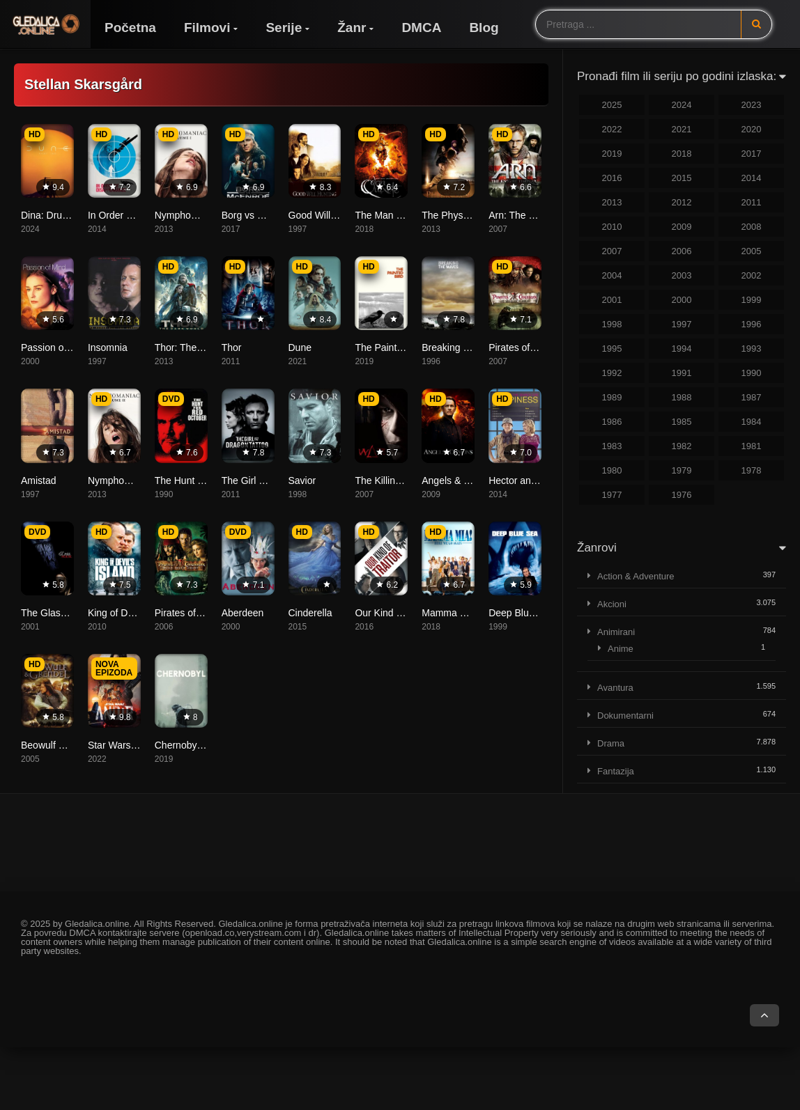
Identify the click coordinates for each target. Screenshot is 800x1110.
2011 (751, 202)
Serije (284, 27)
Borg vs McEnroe (259, 215)
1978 (751, 470)
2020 (751, 129)
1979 (682, 470)
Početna (130, 27)
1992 (612, 373)
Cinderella (310, 612)
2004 (612, 275)
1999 (751, 300)
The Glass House (58, 612)
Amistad (38, 480)
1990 (751, 373)
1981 (751, 446)
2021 (682, 129)
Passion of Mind (56, 347)
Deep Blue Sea (521, 612)
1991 (682, 373)
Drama (610, 743)
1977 (612, 495)
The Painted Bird (391, 347)
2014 (751, 178)
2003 (682, 275)
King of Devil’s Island (133, 612)
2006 (682, 251)
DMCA (421, 27)
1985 (682, 421)
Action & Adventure (636, 576)
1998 (612, 324)
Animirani (616, 632)
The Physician (452, 215)
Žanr (351, 27)
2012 (682, 202)
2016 (612, 178)
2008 (751, 226)
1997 (682, 324)
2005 (751, 251)
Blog (483, 27)
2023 (751, 105)
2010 (612, 226)
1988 (682, 397)
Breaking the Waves (465, 347)
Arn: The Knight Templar (541, 215)
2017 (751, 153)
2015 (682, 178)
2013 (612, 202)
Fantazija (615, 771)
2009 (682, 226)
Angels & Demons (461, 480)
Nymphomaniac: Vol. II (136, 480)
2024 (682, 105)
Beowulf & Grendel (61, 745)
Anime (620, 648)
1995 (612, 348)
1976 (682, 495)
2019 (612, 153)
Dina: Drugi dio (53, 215)
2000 (682, 300)
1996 (751, 324)
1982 (682, 446)
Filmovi (207, 27)
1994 (682, 348)
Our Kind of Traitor (394, 612)
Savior (302, 480)
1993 (751, 348)
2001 (612, 300)
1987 (751, 397)
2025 (612, 105)
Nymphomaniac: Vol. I (202, 215)
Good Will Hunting (328, 215)
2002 (751, 275)
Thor (232, 347)
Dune (300, 347)
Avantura (615, 687)
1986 (612, 421)
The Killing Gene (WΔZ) (406, 480)
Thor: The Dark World (201, 347)
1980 (612, 470)
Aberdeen (243, 612)
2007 (612, 251)
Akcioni (611, 604)
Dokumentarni (625, 715)
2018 (682, 153)
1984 (751, 421)
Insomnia (108, 347)
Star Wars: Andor (125, 745)
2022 (612, 129)
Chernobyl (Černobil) (200, 745)
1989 (612, 397)
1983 (612, 446)
